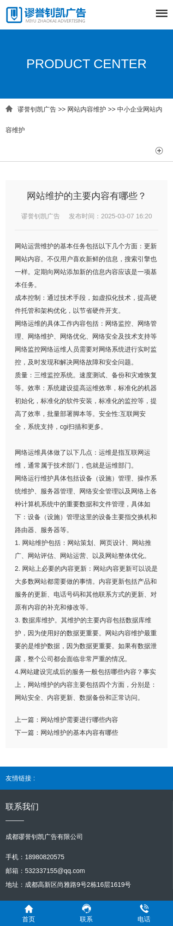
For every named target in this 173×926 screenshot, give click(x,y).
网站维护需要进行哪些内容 (79, 719)
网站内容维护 (86, 109)
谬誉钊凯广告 (37, 109)
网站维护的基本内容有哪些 (79, 732)
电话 (144, 913)
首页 (29, 913)
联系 (86, 913)
